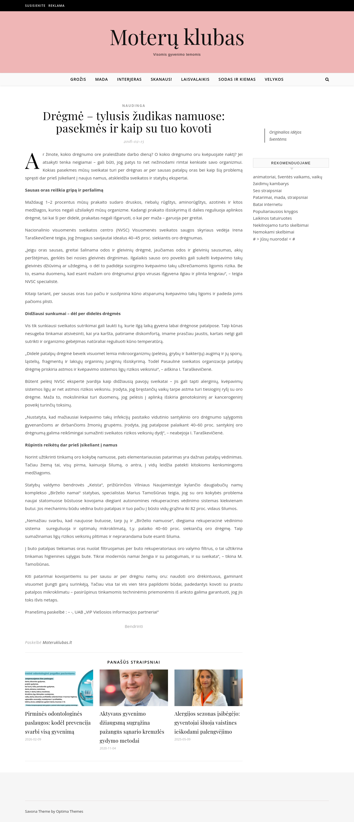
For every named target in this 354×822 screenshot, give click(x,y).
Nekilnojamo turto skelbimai (280, 225)
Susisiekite (35, 5)
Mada (101, 79)
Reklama (56, 5)
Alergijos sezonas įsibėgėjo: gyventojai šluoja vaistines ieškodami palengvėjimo (207, 722)
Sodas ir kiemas (237, 79)
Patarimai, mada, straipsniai (280, 197)
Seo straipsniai (267, 190)
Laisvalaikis (195, 79)
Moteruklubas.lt (57, 642)
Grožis (78, 79)
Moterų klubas (177, 36)
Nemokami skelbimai (273, 232)
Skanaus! (161, 79)
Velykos (274, 79)
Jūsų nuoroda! (274, 239)
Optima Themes (69, 811)
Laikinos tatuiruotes (272, 218)
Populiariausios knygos (275, 211)
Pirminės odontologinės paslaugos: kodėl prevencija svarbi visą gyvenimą (58, 722)
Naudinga (133, 105)
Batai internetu (267, 204)
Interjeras (129, 79)
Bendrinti (134, 626)
